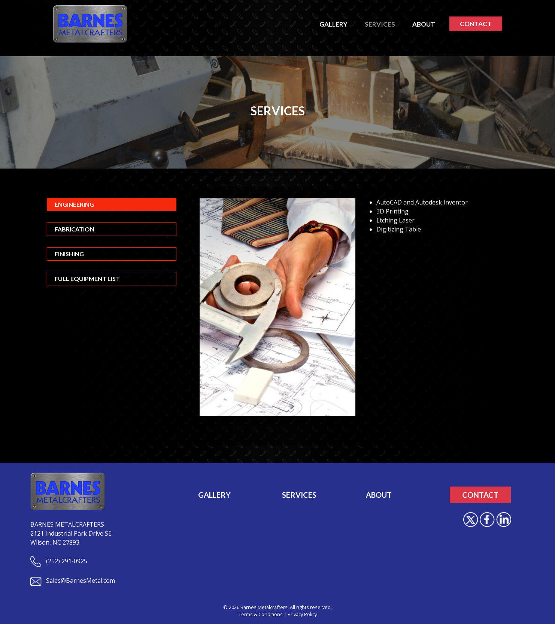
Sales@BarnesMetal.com (72, 580)
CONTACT (476, 24)
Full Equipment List (87, 278)
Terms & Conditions (261, 614)
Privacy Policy (302, 614)
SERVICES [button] (380, 24)
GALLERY (214, 494)
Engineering (74, 204)
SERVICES (299, 494)
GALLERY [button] (333, 24)
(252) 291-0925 (58, 561)
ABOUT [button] (423, 24)
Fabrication (74, 229)
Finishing (69, 253)
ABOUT (379, 494)
